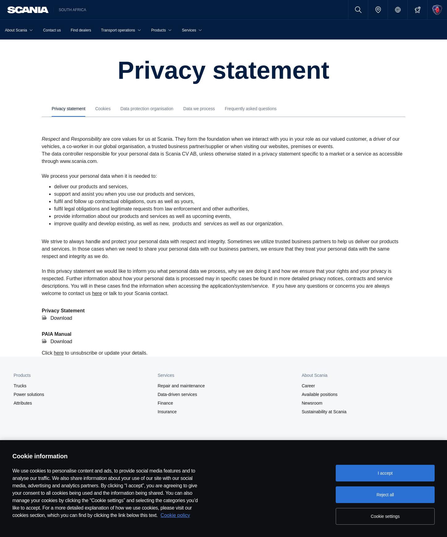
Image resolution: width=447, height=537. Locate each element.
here (97, 293)
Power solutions (29, 394)
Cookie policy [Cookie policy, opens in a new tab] (175, 515)
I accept (385, 473)
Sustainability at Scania (324, 411)
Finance (165, 403)
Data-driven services (177, 394)
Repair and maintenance (181, 385)
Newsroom (312, 403)
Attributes (23, 403)
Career (308, 385)
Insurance (167, 411)
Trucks (20, 385)
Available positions (320, 394)
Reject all (385, 494)
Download (61, 318)
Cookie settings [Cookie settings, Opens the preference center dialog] (385, 516)
